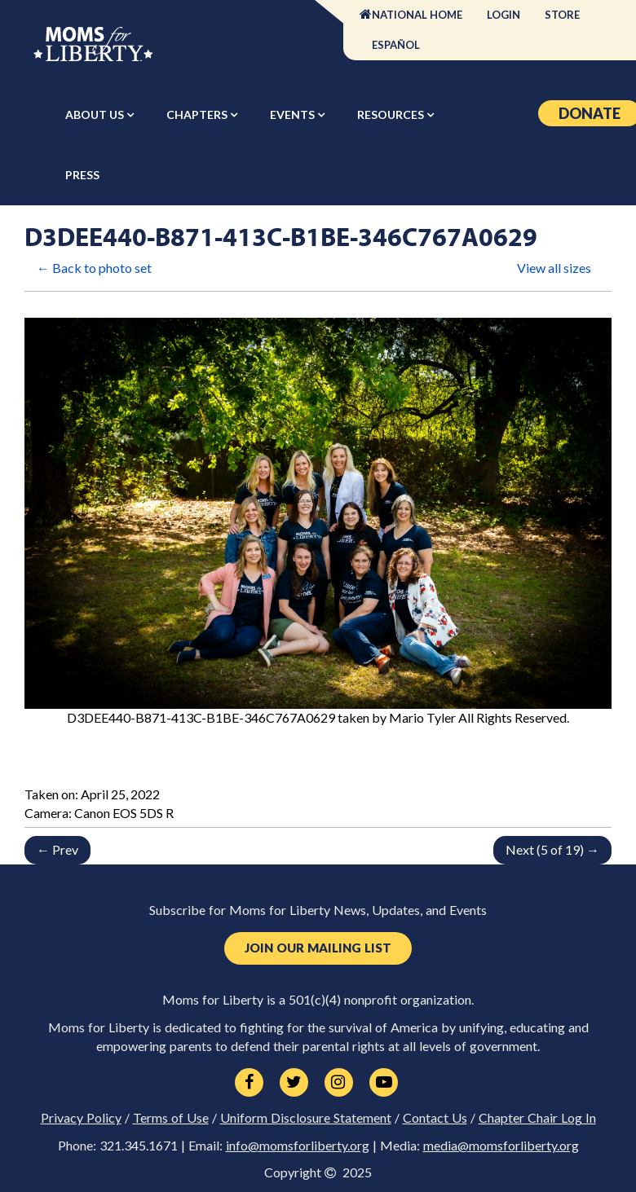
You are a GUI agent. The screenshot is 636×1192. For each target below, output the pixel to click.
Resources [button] (391, 114)
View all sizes (554, 267)
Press (82, 175)
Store (562, 14)
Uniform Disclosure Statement (305, 1117)
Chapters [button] (198, 114)
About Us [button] (95, 114)
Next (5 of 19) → (552, 849)
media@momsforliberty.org (501, 1145)
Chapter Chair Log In (537, 1117)
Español (396, 44)
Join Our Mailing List (318, 948)
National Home (417, 14)
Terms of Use (171, 1117)
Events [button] (293, 114)
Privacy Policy (81, 1117)
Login (503, 14)
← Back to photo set (94, 267)
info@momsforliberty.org (297, 1145)
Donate (590, 113)
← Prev (57, 849)
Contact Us (435, 1117)
